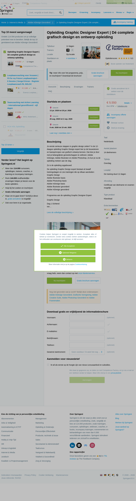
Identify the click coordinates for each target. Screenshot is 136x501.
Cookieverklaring (81, 264)
